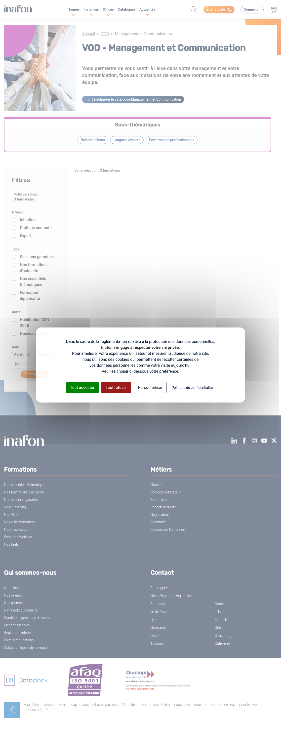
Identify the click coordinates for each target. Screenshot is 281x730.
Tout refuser (116, 387)
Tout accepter (82, 387)
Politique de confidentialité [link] (192, 388)
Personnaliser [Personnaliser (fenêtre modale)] (150, 387)
